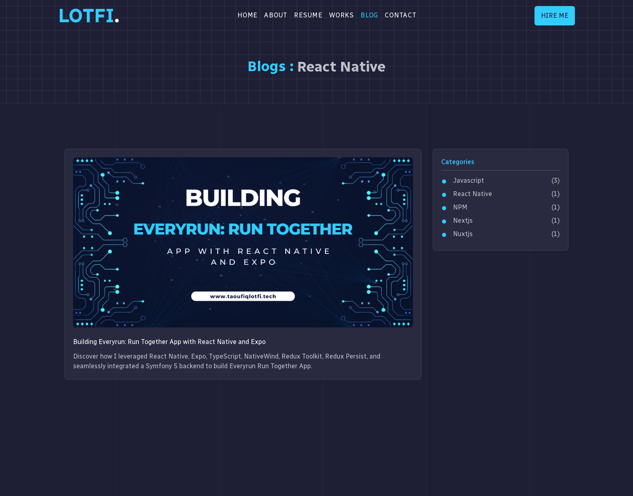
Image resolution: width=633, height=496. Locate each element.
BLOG (369, 15)
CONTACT (401, 15)
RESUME (308, 15)
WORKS (341, 15)
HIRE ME (554, 15)
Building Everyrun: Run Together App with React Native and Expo (169, 342)
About (275, 15)
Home (247, 15)
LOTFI (88, 15)
